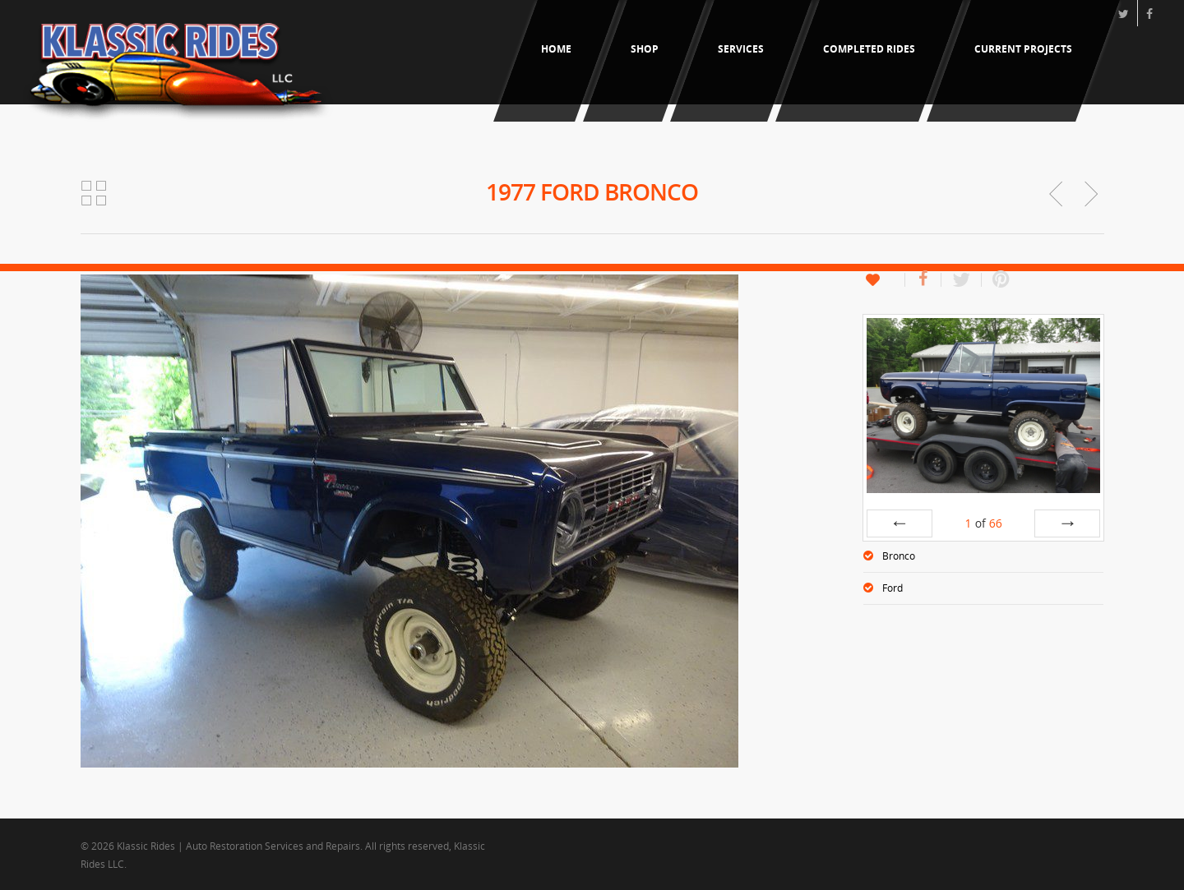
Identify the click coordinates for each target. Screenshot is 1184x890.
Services (741, 49)
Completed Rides (869, 49)
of (983, 523)
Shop (645, 49)
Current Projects (1023, 49)
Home (556, 49)
